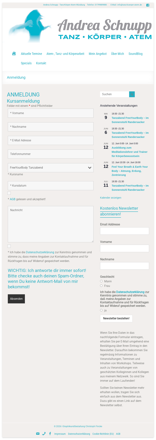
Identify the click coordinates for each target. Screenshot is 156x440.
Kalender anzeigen (110, 197)
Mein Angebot (98, 54)
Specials (26, 63)
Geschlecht (107, 276)
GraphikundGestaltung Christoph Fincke (82, 426)
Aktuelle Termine (31, 54)
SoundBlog (136, 54)
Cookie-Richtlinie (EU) (103, 433)
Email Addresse (110, 224)
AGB (12, 199)
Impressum (60, 433)
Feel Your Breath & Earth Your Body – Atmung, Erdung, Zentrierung (130, 170)
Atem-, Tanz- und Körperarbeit (65, 54)
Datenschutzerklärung (40, 252)
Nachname (107, 259)
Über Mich (117, 54)
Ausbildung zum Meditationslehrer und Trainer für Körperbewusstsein (129, 151)
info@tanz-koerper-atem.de (129, 5)
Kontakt (41, 63)
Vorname (106, 242)
